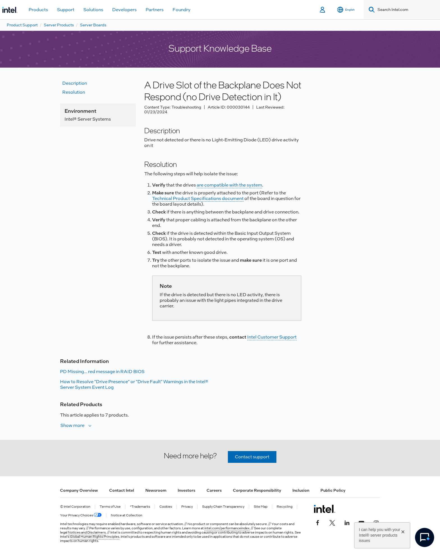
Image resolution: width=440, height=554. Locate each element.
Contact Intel (121, 490)
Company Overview (79, 490)
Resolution (73, 92)
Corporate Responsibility (257, 490)
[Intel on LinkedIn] (347, 522)
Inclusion (300, 490)
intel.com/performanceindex (226, 528)
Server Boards (93, 24)
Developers (124, 10)
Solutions (93, 10)
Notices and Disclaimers (87, 532)
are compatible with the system (229, 185)
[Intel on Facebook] (318, 522)
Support (65, 10)
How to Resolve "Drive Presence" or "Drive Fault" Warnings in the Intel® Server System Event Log (134, 384)
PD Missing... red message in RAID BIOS (102, 371)
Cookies (165, 507)
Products (38, 10)
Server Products (59, 24)
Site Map (260, 507)
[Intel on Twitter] (332, 522)
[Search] (370, 9)
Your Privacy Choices (81, 515)
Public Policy (332, 490)
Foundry (182, 10)
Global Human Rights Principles (94, 536)
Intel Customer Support (272, 337)
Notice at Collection (126, 515)
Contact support (252, 457)
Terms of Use (110, 507)
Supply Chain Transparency (223, 507)
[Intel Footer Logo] (324, 509)
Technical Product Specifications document (198, 198)
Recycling (284, 507)
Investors (186, 490)
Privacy (187, 507)
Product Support (22, 24)
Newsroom (155, 490)
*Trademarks (140, 507)
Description (74, 83)
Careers (214, 490)
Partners (155, 10)
